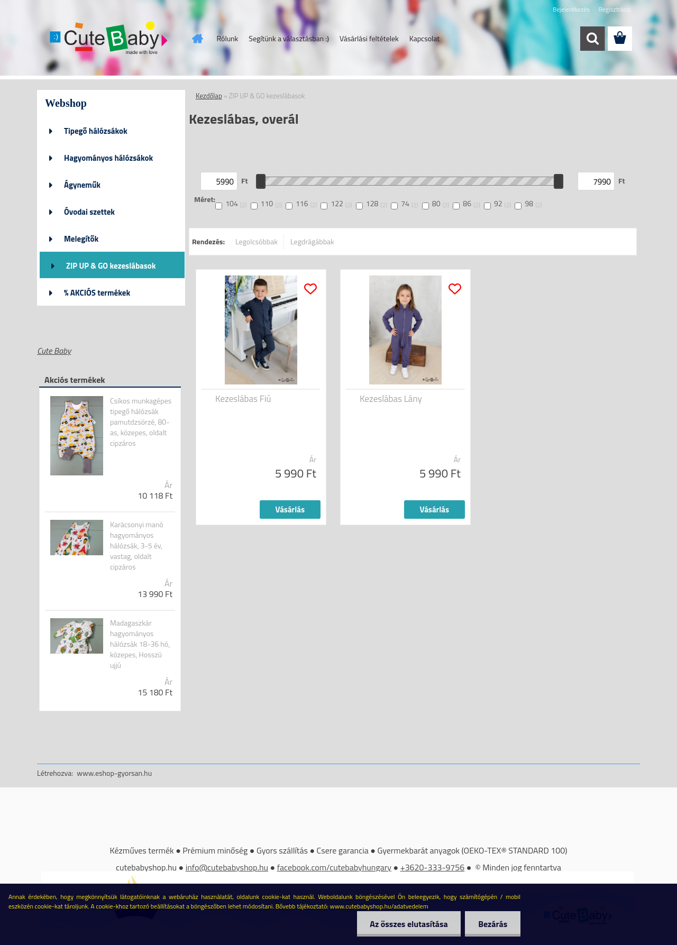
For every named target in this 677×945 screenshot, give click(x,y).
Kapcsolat (424, 38)
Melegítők (81, 239)
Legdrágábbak (312, 241)
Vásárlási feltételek (369, 38)
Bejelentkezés (571, 9)
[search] (592, 38)
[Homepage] (197, 38)
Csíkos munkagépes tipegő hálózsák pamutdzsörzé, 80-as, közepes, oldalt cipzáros (140, 422)
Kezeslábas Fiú (243, 398)
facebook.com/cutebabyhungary (334, 867)
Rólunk (228, 38)
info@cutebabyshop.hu (227, 867)
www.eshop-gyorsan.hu (114, 772)
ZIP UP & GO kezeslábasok (111, 266)
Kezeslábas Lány (391, 398)
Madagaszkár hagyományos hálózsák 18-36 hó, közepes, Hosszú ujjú (140, 644)
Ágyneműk (82, 185)
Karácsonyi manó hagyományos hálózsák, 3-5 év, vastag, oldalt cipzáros (136, 545)
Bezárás (492, 924)
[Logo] (109, 39)
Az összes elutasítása (408, 924)
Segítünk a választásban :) (289, 38)
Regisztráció (615, 9)
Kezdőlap (209, 95)
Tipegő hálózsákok (95, 131)
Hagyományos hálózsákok (108, 158)
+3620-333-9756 (432, 867)
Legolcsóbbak (256, 241)
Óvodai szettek (89, 212)
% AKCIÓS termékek (97, 293)
